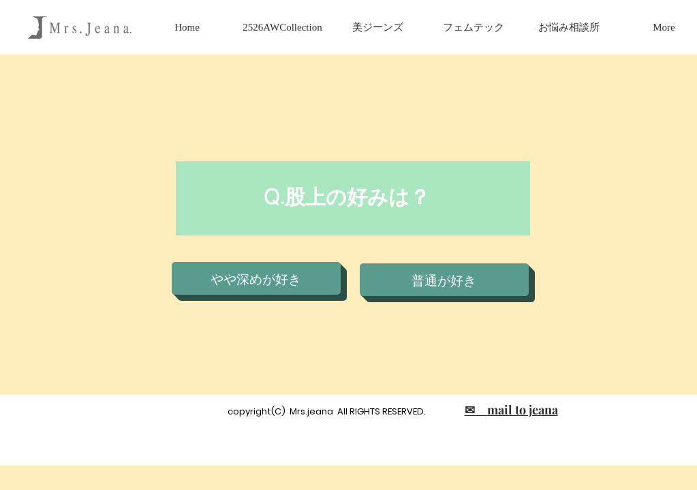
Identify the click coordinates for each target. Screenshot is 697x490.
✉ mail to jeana (511, 410)
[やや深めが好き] (256, 278)
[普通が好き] (444, 279)
